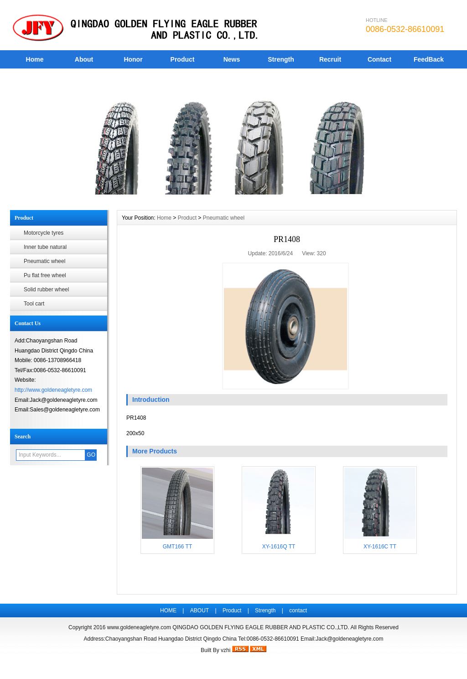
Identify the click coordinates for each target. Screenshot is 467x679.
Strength (281, 59)
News (231, 59)
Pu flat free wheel (45, 275)
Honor (133, 59)
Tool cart (34, 303)
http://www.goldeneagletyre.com (53, 390)
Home (35, 59)
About (84, 59)
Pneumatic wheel (44, 261)
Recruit (330, 59)
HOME (168, 610)
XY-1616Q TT (279, 546)
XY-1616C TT (379, 546)
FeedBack (429, 59)
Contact (379, 59)
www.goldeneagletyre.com (139, 627)
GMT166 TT (177, 546)
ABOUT (199, 610)
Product (183, 59)
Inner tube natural (45, 247)
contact (298, 610)
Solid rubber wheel (46, 289)
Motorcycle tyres (43, 233)
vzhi (225, 650)
